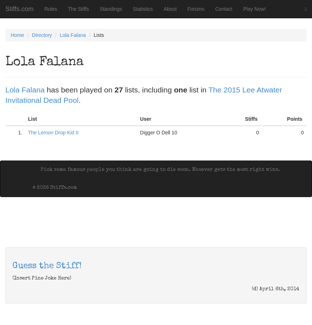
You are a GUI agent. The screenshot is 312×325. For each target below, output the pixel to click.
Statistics (143, 9)
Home (17, 35)
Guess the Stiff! (47, 266)
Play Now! (254, 9)
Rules (50, 9)
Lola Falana (73, 35)
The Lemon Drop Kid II (53, 132)
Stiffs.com (19, 9)
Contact (223, 9)
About (170, 9)
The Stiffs (78, 9)
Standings (111, 9)
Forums (195, 9)
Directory (42, 35)
